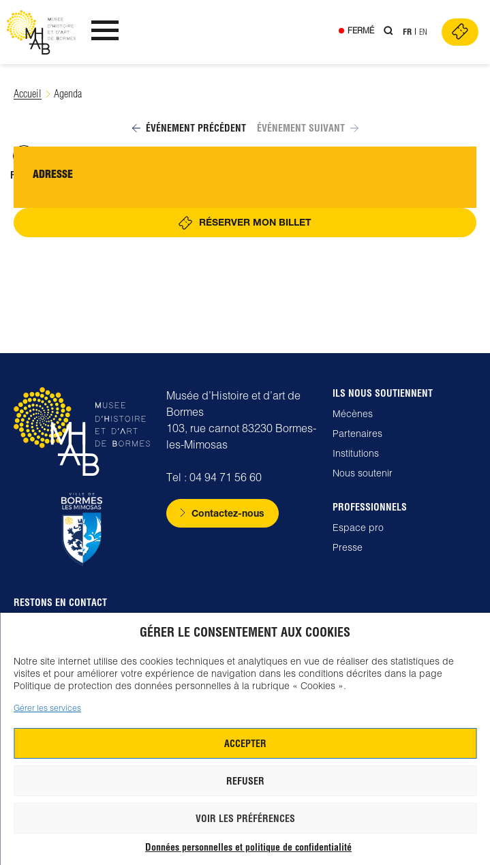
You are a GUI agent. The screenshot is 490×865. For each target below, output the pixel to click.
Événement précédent (189, 128)
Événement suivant (307, 128)
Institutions (356, 453)
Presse (348, 547)
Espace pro (358, 527)
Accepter (245, 744)
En (423, 32)
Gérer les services (47, 708)
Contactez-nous (228, 513)
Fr (407, 32)
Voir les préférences (245, 819)
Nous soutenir (363, 473)
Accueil (28, 93)
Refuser (245, 781)
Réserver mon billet (255, 222)
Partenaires (357, 433)
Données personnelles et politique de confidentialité (248, 847)
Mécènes (353, 414)
